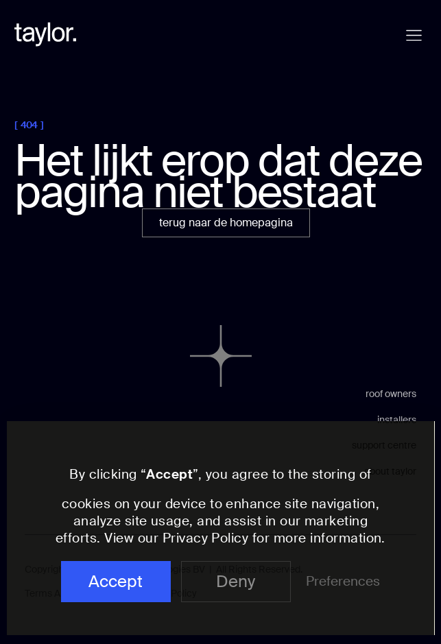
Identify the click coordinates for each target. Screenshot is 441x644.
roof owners (391, 393)
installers (396, 420)
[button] (414, 35)
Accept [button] (115, 581)
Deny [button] (235, 581)
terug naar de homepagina (226, 222)
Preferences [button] (343, 581)
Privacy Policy (206, 538)
